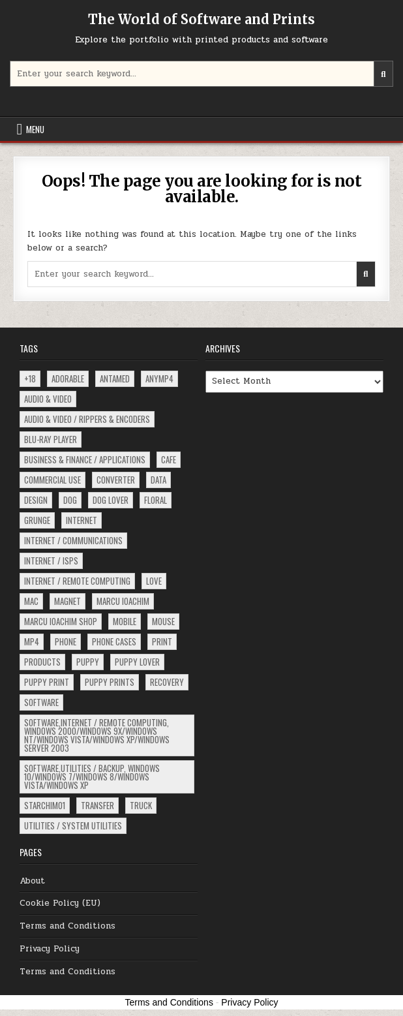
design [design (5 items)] (36, 499)
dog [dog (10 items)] (70, 499)
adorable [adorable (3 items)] (68, 378)
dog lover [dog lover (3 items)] (110, 499)
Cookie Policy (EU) (60, 903)
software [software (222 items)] (41, 702)
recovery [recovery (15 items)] (167, 681)
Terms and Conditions (67, 925)
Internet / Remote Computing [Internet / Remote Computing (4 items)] (77, 580)
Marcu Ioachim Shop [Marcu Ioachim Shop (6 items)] (60, 621)
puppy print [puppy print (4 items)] (46, 681)
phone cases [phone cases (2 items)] (114, 641)
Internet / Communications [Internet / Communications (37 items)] (73, 540)
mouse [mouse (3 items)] (163, 621)
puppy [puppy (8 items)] (87, 661)
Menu (35, 129)
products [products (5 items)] (42, 661)
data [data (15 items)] (158, 479)
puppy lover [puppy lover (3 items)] (137, 661)
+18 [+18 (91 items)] (30, 378)
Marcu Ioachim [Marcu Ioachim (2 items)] (123, 601)
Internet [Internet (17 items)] (81, 520)
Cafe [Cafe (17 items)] (168, 459)
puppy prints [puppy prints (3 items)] (109, 681)
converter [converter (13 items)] (116, 479)
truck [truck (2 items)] (141, 805)
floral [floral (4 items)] (155, 499)
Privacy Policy (50, 948)
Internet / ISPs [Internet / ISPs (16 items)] (51, 560)
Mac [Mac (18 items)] (31, 601)
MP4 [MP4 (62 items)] (31, 641)
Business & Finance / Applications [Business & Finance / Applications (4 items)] (84, 459)
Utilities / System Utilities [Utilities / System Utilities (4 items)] (73, 825)
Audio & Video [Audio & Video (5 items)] (48, 398)
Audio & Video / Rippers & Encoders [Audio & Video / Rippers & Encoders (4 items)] (87, 418)
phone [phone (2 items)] (65, 641)
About (32, 880)
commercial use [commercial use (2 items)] (52, 479)
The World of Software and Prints (201, 19)
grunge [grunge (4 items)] (37, 520)
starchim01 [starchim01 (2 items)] (44, 805)
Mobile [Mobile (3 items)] (124, 621)
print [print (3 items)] (162, 641)
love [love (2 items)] (154, 580)
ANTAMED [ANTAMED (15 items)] (115, 378)
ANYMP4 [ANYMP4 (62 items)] (159, 378)
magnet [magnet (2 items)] (67, 601)
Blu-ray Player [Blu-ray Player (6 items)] (50, 439)
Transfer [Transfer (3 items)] (97, 805)
